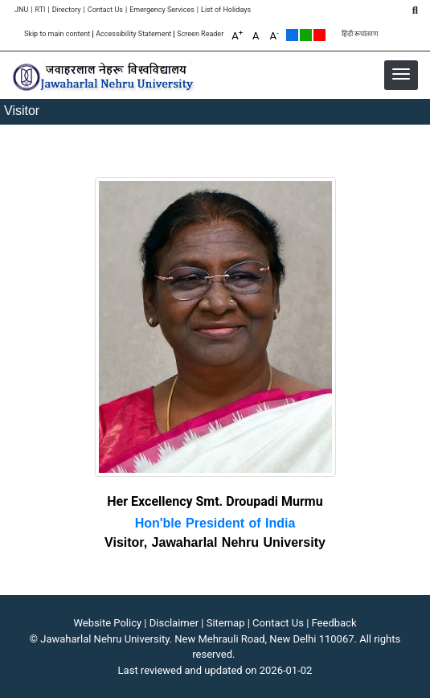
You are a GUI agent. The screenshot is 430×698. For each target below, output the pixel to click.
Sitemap (226, 623)
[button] (401, 74)
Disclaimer (174, 623)
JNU (21, 10)
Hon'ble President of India (215, 523)
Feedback (334, 623)
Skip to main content (57, 34)
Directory (66, 10)
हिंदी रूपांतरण (360, 34)
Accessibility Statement (133, 34)
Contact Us (105, 10)
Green (306, 35)
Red (319, 35)
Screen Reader (200, 34)
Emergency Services (162, 10)
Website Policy (108, 623)
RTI (40, 10)
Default (292, 35)
